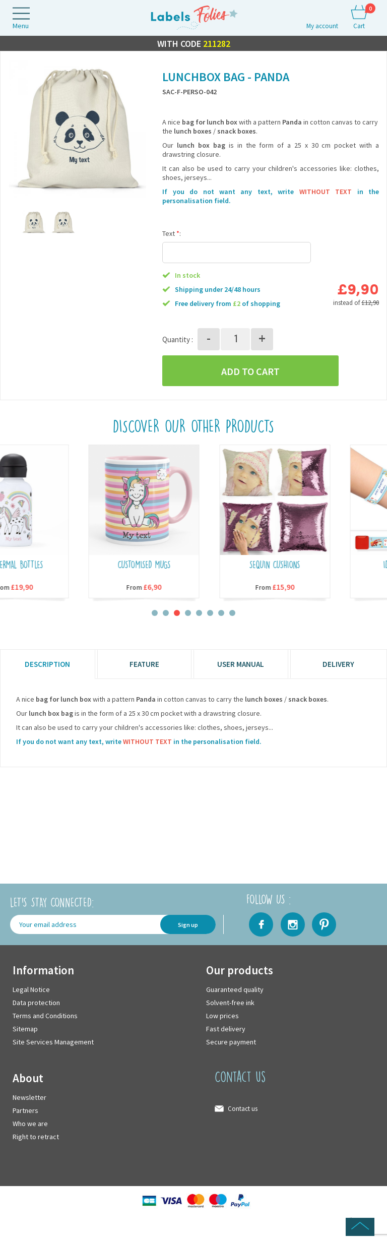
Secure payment (231, 1041)
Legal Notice (31, 989)
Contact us (242, 1108)
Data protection (36, 1002)
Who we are (30, 1123)
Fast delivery (225, 1028)
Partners (25, 1110)
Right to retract (36, 1136)
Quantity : (177, 339)
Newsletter (29, 1097)
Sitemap (25, 1028)
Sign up (188, 924)
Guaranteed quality (235, 989)
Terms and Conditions (45, 1015)
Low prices (222, 1015)
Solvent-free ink (230, 1002)
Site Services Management (53, 1041)
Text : (171, 233)
